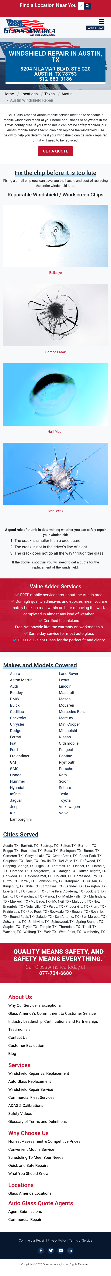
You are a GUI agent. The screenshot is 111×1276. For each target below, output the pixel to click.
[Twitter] (51, 1250)
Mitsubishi (68, 730)
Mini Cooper (69, 724)
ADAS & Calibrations (25, 1105)
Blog (12, 1053)
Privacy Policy (57, 1240)
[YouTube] (60, 1250)
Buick (15, 705)
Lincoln (65, 686)
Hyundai (17, 787)
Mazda (65, 699)
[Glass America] (29, 27)
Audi (14, 686)
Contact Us (17, 1037)
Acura (15, 673)
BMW (14, 699)
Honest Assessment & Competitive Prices (44, 1141)
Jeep (14, 806)
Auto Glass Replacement (29, 1081)
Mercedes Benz (72, 711)
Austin (66, 94)
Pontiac (65, 756)
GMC (14, 768)
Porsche (66, 768)
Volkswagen (69, 806)
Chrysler (17, 724)
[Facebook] (41, 1250)
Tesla (63, 794)
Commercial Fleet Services (31, 1097)
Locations (29, 94)
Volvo (64, 813)
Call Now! (95, 28)
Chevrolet (18, 718)
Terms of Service (80, 1240)
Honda (15, 775)
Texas (49, 94)
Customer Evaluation (26, 1045)
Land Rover (68, 673)
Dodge (15, 730)
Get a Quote (55, 151)
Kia (12, 813)
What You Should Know (28, 1173)
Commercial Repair (24, 1219)
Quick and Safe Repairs (28, 1165)
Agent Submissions (25, 1211)
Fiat (13, 743)
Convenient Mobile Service (31, 1149)
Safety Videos (20, 1113)
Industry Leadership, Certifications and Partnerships (53, 1021)
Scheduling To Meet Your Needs (35, 1157)
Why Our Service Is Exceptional (35, 1005)
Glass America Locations (30, 1193)
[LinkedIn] (70, 1250)
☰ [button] (101, 22)
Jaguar (16, 800)
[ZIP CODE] (81, 6)
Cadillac (17, 711)
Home (8, 94)
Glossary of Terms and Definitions (37, 1121)
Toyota (65, 800)
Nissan (65, 737)
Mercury (66, 718)
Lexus (64, 680)
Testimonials (19, 1029)
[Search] (87, 6)
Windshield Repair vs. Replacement (38, 1073)
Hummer (17, 781)
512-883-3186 (55, 79)
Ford (14, 749)
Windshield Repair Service (30, 1089)
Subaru (65, 787)
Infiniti (15, 794)
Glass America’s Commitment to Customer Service (52, 1013)
